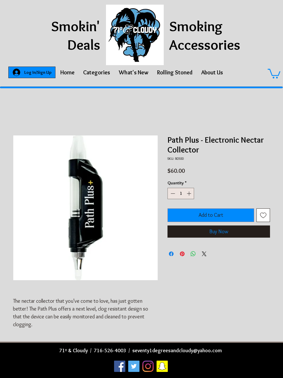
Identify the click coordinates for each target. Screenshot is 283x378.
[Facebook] (119, 366)
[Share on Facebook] (171, 253)
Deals (83, 45)
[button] (96, 72)
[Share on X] (204, 253)
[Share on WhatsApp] (193, 253)
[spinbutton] (181, 193)
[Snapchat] (162, 366)
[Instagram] (148, 366)
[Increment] (189, 193)
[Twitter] (133, 366)
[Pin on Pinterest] (182, 253)
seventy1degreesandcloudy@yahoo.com (177, 350)
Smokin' (75, 26)
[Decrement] (172, 193)
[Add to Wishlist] (263, 215)
